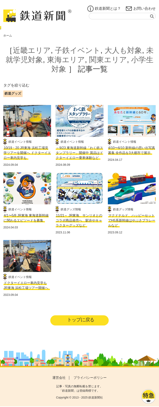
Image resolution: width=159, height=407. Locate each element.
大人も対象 (123, 50)
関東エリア (108, 59)
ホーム (7, 35)
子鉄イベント (77, 50)
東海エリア (66, 59)
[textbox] (122, 16)
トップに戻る (81, 320)
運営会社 (59, 378)
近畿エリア (32, 50)
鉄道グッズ (13, 93)
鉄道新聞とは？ (104, 9)
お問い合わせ (141, 9)
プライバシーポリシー (90, 378)
